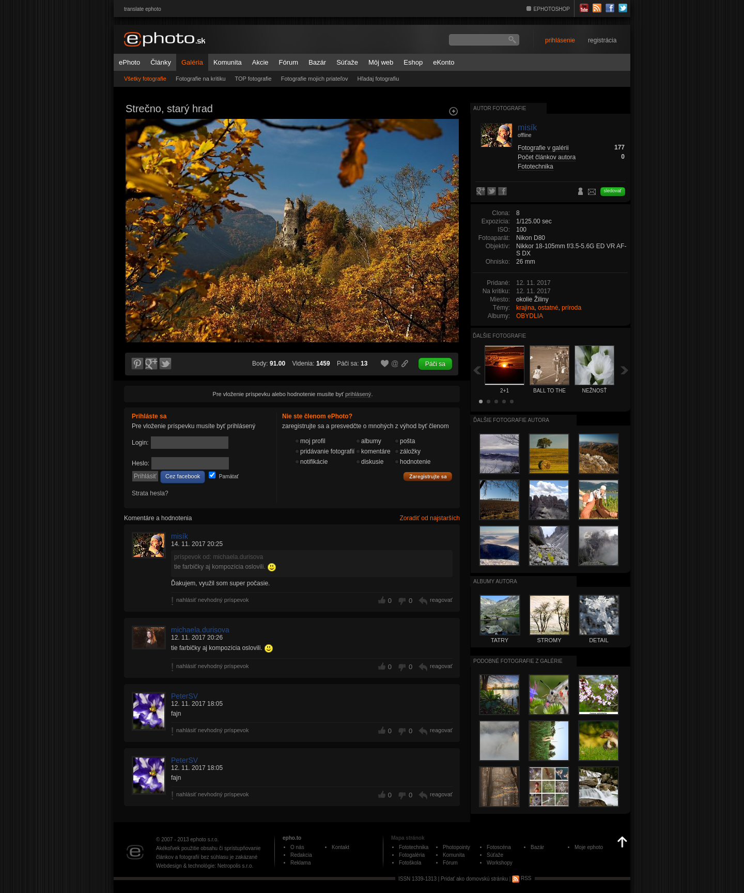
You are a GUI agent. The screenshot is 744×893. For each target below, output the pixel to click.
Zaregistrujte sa (428, 476)
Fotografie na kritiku (201, 78)
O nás (297, 847)
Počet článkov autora (547, 157)
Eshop (413, 62)
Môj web (380, 62)
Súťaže (347, 62)
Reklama (300, 863)
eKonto (443, 62)
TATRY (499, 640)
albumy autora (495, 581)
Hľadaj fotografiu (378, 78)
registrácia (602, 40)
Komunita (227, 62)
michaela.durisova (200, 630)
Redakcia (301, 855)
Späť (477, 370)
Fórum (289, 62)
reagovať (441, 600)
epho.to (292, 838)
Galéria (192, 62)
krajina (525, 307)
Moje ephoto (589, 847)
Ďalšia (624, 370)
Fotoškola (410, 863)
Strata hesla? (150, 493)
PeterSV (184, 696)
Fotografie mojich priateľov (314, 78)
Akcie (260, 62)
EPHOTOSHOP (552, 9)
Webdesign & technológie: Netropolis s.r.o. (204, 866)
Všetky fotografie (145, 78)
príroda (571, 307)
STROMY (549, 640)
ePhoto (129, 62)
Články (160, 62)
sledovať (613, 190)
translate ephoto (142, 9)
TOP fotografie (253, 78)
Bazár (317, 62)
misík (179, 536)
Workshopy (500, 863)
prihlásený (358, 394)
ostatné (548, 307)
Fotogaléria (412, 855)
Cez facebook (182, 476)
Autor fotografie (499, 108)
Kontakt (340, 847)
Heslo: (140, 463)
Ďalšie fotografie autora (511, 420)
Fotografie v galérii (543, 148)
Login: (140, 442)
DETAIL (599, 640)
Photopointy (456, 847)
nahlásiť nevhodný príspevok (212, 600)
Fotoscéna (499, 847)
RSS (521, 878)
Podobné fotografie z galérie (518, 661)
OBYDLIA (529, 316)
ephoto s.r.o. (204, 839)
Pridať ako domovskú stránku (474, 878)
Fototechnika (535, 166)
